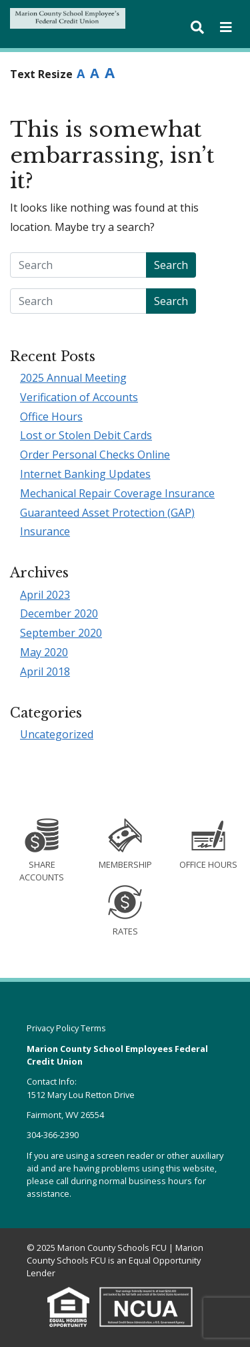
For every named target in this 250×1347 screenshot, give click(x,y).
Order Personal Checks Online (95, 454)
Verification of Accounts (79, 397)
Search (171, 265)
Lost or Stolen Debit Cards (86, 435)
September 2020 (61, 632)
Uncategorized (56, 734)
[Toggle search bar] (197, 27)
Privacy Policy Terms (66, 1028)
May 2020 (44, 652)
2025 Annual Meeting (73, 377)
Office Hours (51, 416)
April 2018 (45, 671)
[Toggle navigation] (226, 27)
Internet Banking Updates (85, 474)
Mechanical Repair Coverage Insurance (117, 493)
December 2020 (59, 613)
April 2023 (45, 594)
